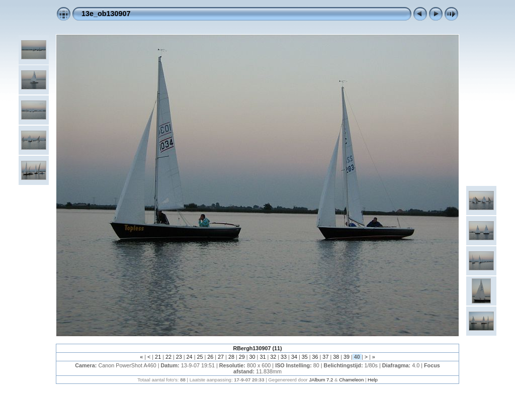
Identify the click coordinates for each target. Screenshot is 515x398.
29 (241, 357)
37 (325, 357)
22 (168, 357)
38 (335, 357)
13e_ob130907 (106, 14)
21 (157, 357)
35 (304, 357)
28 (231, 357)
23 (179, 357)
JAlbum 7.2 (321, 379)
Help (373, 379)
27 (220, 357)
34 (294, 357)
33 (283, 357)
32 (273, 357)
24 (189, 357)
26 (210, 357)
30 (252, 357)
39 (346, 357)
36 (315, 357)
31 (262, 357)
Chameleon (351, 379)
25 (199, 357)
